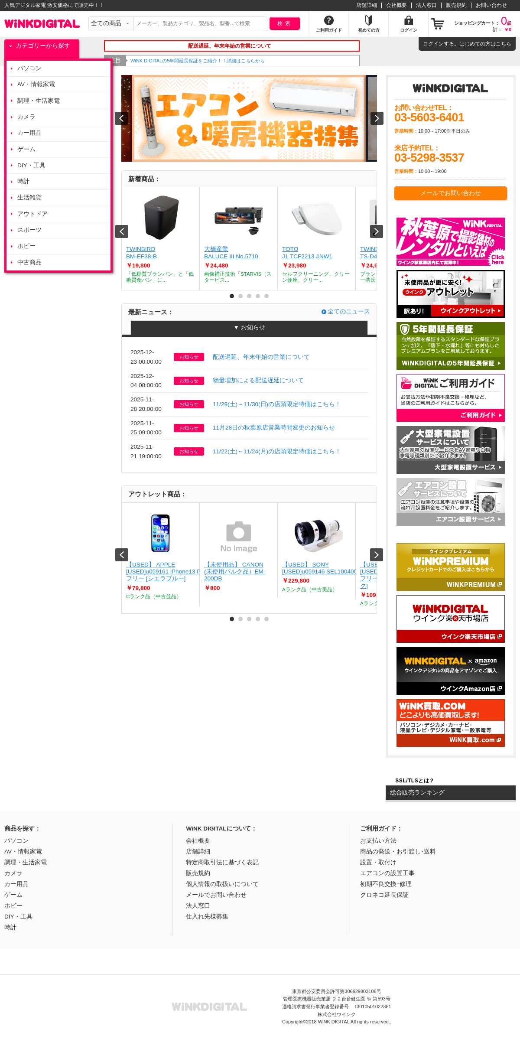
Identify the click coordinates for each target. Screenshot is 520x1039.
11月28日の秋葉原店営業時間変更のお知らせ (274, 427)
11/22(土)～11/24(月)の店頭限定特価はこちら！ (277, 451)
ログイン (433, 44)
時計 (23, 181)
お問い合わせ (491, 5)
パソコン (29, 68)
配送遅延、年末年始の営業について (261, 357)
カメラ (26, 117)
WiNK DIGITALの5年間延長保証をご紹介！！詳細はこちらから (210, 60)
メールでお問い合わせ (450, 193)
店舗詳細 (366, 5)
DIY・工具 (31, 165)
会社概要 (396, 5)
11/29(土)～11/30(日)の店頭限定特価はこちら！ (277, 404)
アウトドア (32, 214)
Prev (121, 231)
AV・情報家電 (36, 84)
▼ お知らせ (249, 327)
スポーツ (29, 230)
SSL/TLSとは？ (414, 781)
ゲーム (26, 149)
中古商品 (29, 262)
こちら (503, 44)
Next (376, 231)
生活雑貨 (29, 197)
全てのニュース (349, 311)
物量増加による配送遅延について (258, 380)
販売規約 (456, 5)
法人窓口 (426, 5)
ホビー (26, 246)
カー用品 (29, 133)
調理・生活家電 (38, 101)
